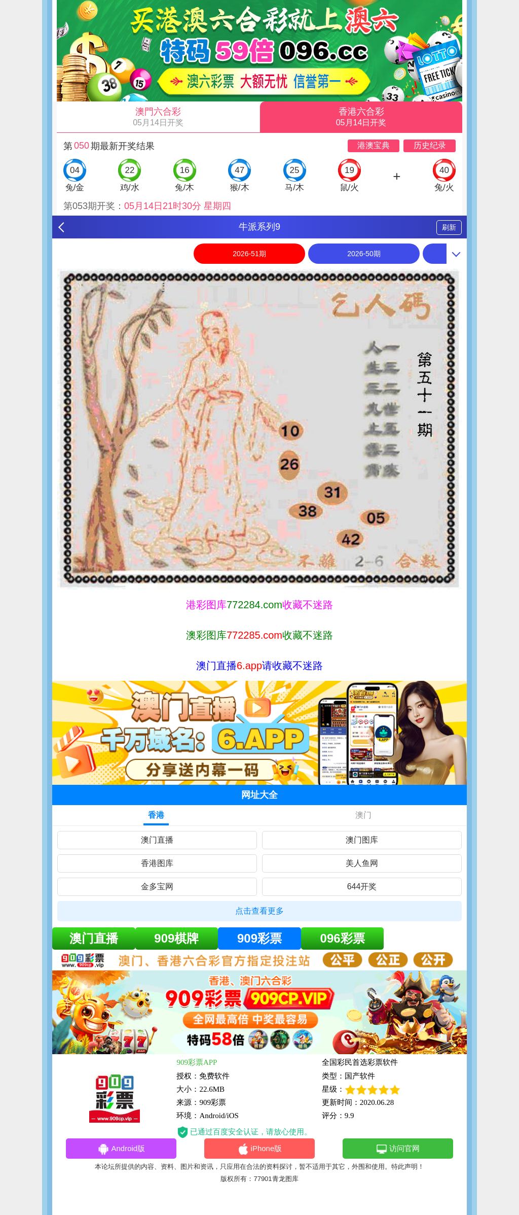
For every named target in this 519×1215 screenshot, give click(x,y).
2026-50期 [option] (363, 254)
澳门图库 (362, 840)
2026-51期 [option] (249, 254)
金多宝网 (157, 886)
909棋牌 (176, 938)
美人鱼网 (362, 863)
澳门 (363, 815)
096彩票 (342, 938)
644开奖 (362, 886)
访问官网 (398, 1149)
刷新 (449, 227)
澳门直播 (157, 840)
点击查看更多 (259, 911)
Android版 (121, 1149)
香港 (156, 815)
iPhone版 (259, 1149)
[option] (259, 429)
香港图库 (157, 863)
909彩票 (259, 938)
